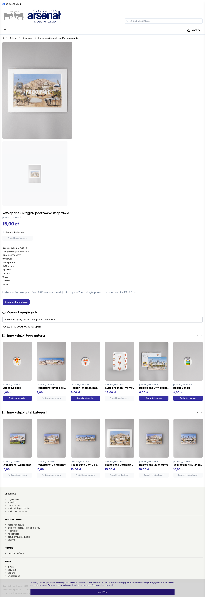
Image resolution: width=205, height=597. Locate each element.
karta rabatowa (16, 524)
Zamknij (102, 591)
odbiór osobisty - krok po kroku (24, 527)
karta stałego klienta (19, 508)
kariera (11, 572)
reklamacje (14, 505)
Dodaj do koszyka (17, 398)
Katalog (13, 38)
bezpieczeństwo (16, 553)
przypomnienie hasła (19, 536)
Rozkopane (28, 38)
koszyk (11, 539)
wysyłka (12, 502)
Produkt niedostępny (17, 238)
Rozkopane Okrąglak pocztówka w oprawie (58, 38)
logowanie (13, 530)
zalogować (49, 319)
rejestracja (13, 533)
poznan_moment (11, 217)
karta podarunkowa (18, 511)
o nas (11, 566)
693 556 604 (15, 4)
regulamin (13, 499)
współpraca (14, 575)
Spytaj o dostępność (14, 232)
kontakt (12, 569)
